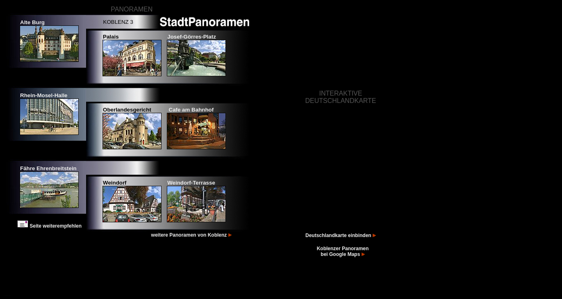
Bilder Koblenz (9, 295)
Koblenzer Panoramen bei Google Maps (343, 251)
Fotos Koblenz (5, 295)
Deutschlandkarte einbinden (340, 235)
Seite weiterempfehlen (49, 226)
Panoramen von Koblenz (201, 235)
